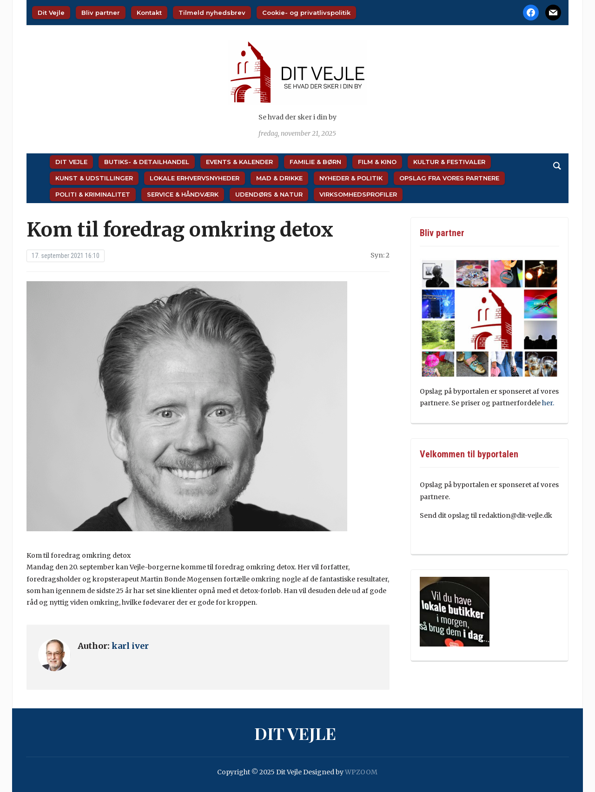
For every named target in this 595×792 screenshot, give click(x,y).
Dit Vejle (51, 12)
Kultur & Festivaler (449, 161)
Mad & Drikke (279, 178)
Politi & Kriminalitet (92, 194)
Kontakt (149, 12)
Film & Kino (377, 161)
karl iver (130, 645)
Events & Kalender (239, 161)
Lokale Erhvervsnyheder (194, 178)
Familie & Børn (315, 161)
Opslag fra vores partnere (449, 178)
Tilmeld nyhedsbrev (211, 12)
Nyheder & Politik (351, 178)
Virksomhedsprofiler (358, 194)
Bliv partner (100, 12)
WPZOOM (361, 772)
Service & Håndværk (182, 194)
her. (548, 403)
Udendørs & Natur (269, 194)
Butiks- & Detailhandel (146, 161)
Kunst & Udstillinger (94, 178)
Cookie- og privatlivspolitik (306, 12)
